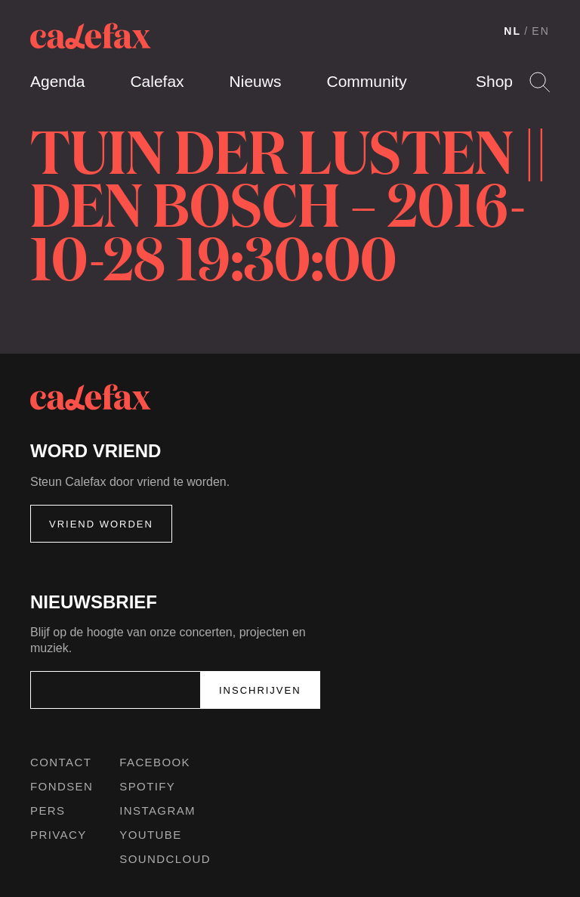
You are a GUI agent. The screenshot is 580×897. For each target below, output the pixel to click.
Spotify (147, 786)
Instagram (157, 810)
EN (541, 31)
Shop (494, 81)
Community (366, 81)
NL (512, 31)
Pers (48, 810)
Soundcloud (165, 858)
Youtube (150, 834)
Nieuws (256, 81)
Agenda (57, 81)
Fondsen (61, 786)
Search (539, 82)
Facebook (154, 762)
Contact (60, 762)
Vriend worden (101, 524)
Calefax (157, 81)
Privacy (58, 834)
